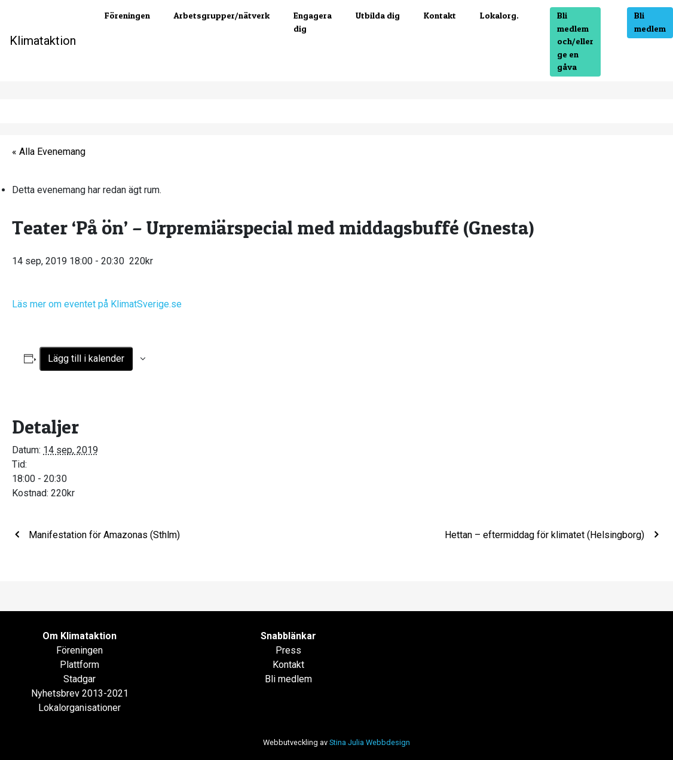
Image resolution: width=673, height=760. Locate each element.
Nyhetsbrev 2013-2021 (80, 693)
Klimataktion (43, 40)
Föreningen (127, 15)
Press (288, 650)
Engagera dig (312, 22)
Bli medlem (650, 22)
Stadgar (79, 679)
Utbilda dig (378, 15)
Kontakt (440, 15)
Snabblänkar (288, 636)
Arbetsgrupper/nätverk (222, 15)
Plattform (79, 664)
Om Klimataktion (79, 636)
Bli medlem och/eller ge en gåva (575, 41)
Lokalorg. (499, 15)
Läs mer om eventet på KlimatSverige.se (98, 304)
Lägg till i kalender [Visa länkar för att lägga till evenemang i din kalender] (86, 358)
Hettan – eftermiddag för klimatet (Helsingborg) (546, 535)
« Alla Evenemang (48, 151)
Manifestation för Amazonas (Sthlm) (103, 535)
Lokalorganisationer (79, 707)
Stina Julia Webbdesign (369, 742)
